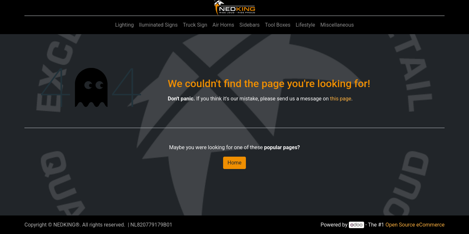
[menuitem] (124, 25)
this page (340, 99)
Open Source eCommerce (415, 225)
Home (234, 163)
